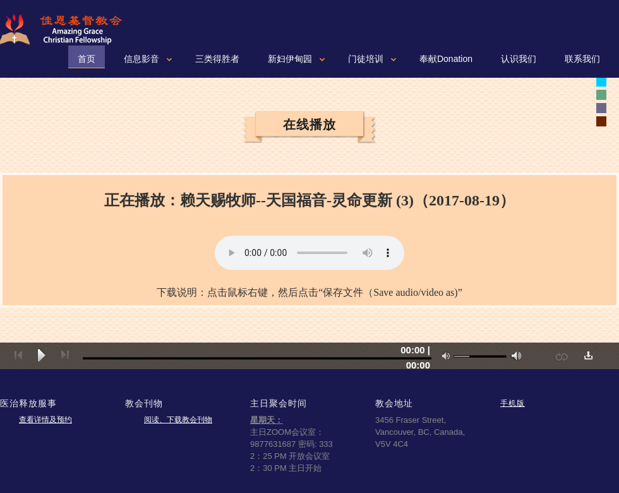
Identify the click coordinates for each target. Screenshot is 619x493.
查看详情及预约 (45, 419)
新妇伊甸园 (290, 59)
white (601, 81)
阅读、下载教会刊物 (178, 419)
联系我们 (582, 59)
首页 (86, 59)
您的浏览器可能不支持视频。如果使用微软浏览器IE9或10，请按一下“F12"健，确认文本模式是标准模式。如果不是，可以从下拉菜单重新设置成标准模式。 (309, 253)
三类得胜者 (217, 59)
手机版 (512, 403)
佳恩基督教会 (66, 29)
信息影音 (141, 59)
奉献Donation (445, 59)
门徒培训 (365, 59)
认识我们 (518, 59)
